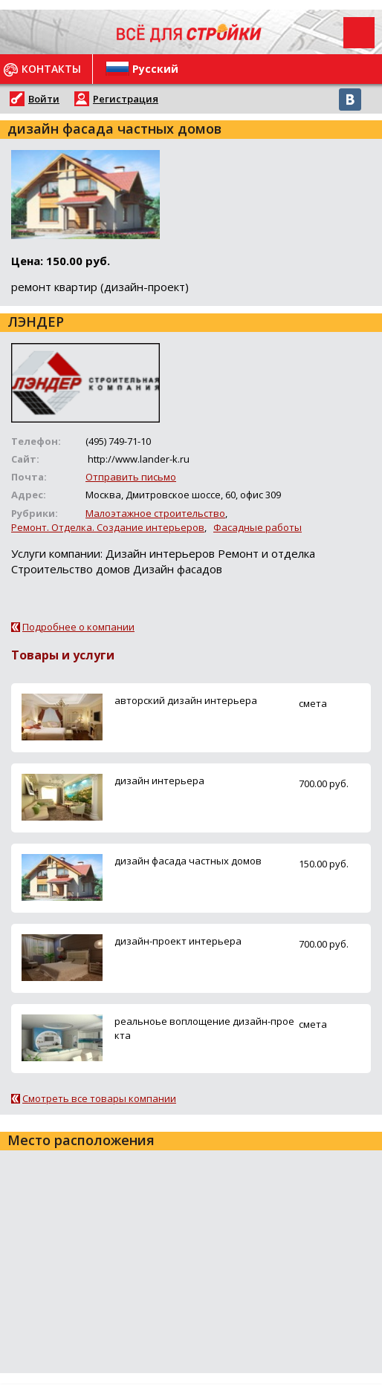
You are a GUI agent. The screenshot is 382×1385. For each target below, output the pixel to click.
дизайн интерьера (159, 780)
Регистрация (125, 98)
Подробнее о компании (78, 626)
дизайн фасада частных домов (188, 860)
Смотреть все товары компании (99, 1098)
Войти (43, 98)
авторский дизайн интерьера (185, 700)
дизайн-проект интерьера (178, 941)
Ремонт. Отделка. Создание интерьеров (107, 527)
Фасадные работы (257, 527)
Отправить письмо (130, 476)
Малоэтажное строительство (155, 513)
